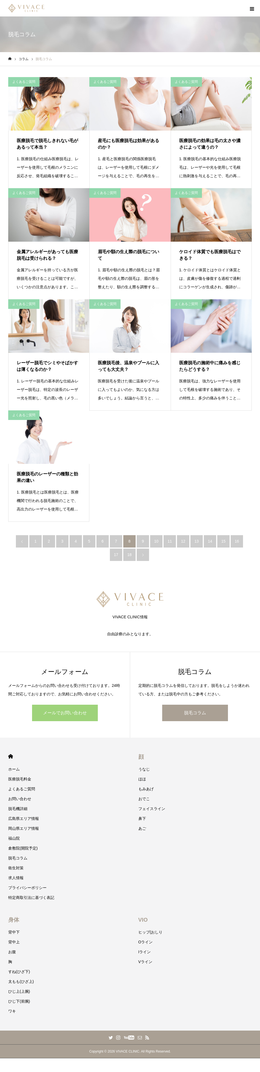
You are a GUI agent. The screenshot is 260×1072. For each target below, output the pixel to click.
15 (223, 541)
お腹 (12, 952)
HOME (10, 756)
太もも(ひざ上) (21, 981)
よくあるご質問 (23, 82)
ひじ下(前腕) (19, 1001)
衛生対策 (16, 868)
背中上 (14, 942)
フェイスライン (151, 808)
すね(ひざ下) (19, 971)
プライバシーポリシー (27, 887)
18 (129, 554)
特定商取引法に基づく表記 (31, 897)
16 (237, 541)
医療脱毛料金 (19, 779)
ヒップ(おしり (150, 932)
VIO (143, 920)
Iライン (144, 952)
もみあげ (146, 789)
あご (142, 828)
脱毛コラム (195, 712)
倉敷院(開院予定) (23, 848)
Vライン (145, 962)
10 (156, 541)
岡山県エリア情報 (23, 828)
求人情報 (16, 878)
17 (116, 554)
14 (210, 541)
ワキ (12, 1011)
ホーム (14, 769)
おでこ (144, 799)
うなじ (144, 769)
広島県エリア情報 (23, 818)
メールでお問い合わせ (65, 712)
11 (170, 541)
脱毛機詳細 (17, 808)
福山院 (14, 838)
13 (197, 541)
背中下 (14, 932)
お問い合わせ (19, 799)
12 (183, 541)
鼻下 (142, 818)
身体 (13, 920)
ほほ (142, 779)
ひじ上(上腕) (19, 991)
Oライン (145, 942)
